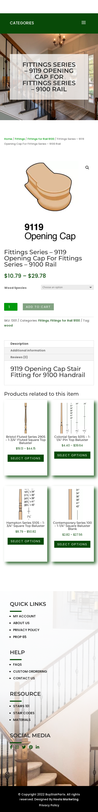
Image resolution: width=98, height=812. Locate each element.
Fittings (20, 139)
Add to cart (38, 307)
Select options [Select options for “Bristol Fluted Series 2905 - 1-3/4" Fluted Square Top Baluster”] (26, 458)
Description (19, 344)
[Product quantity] (10, 307)
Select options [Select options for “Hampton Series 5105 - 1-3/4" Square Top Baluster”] (26, 541)
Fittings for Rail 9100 (41, 139)
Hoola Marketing (65, 799)
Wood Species (15, 288)
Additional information (27, 350)
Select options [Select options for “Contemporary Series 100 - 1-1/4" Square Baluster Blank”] (72, 544)
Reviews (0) (19, 357)
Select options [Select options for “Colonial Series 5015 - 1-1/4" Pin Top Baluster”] (72, 455)
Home (8, 139)
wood (8, 325)
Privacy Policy (49, 805)
